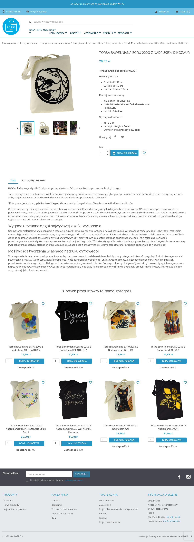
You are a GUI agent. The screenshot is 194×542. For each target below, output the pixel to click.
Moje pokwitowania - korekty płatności (118, 509)
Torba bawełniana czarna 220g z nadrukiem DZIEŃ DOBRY (73, 348)
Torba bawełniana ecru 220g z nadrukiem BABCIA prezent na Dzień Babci (26, 429)
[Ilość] (102, 153)
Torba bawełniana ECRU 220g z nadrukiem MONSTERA (121, 348)
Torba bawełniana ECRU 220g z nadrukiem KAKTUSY (168, 348)
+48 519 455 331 (173, 517)
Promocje (8, 500)
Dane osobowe (106, 500)
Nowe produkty (11, 505)
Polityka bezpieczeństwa (64, 509)
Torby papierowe (38, 30)
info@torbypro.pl (38, 11)
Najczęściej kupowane (15, 509)
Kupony (103, 518)
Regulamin (56, 505)
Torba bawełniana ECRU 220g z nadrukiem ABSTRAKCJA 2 (26, 348)
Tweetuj (122, 137)
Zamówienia (105, 505)
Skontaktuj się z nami (62, 513)
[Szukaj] (81, 22)
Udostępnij (115, 137)
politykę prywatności (74, 480)
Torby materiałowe (57, 31)
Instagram (188, 477)
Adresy (102, 513)
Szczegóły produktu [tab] (34, 180)
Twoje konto (108, 494)
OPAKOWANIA (91, 32)
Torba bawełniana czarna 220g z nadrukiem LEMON (168, 427)
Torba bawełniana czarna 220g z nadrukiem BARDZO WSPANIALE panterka (73, 429)
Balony (74, 32)
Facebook (179, 477)
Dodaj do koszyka (124, 153)
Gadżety (108, 32)
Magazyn (123, 32)
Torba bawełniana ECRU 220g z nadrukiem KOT (121, 427)
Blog (53, 518)
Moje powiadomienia (109, 522)
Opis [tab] (13, 180)
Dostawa (55, 500)
